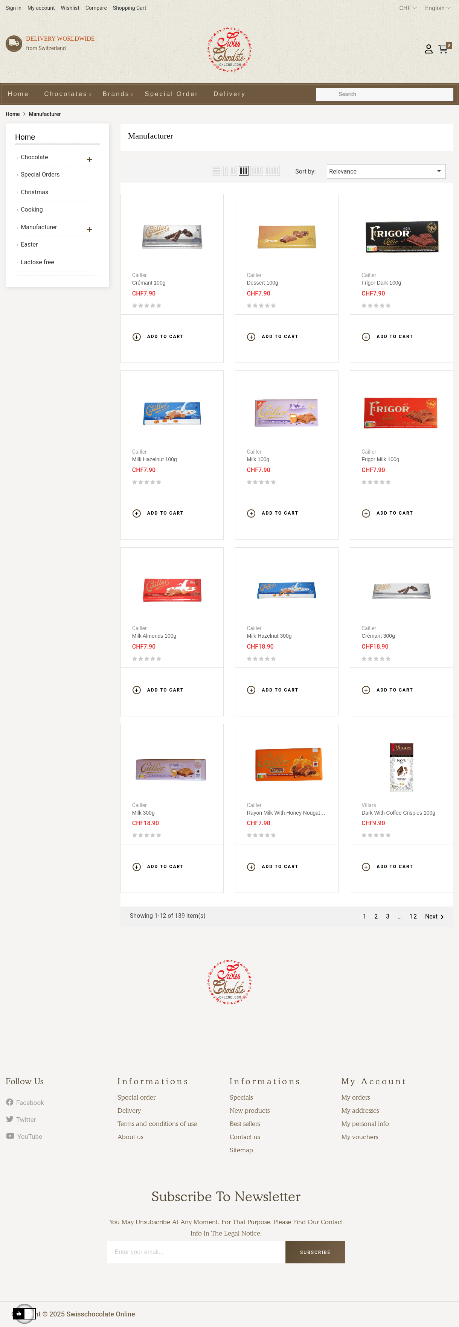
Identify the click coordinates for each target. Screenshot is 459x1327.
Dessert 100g (262, 283)
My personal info (365, 1123)
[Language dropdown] (438, 8)
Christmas (34, 192)
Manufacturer (39, 227)
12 (413, 916)
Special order (136, 1097)
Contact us (245, 1137)
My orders (356, 1097)
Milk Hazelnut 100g (154, 459)
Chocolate (34, 157)
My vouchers (360, 1137)
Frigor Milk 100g (380, 459)
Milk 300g (143, 813)
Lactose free (37, 262)
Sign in (13, 8)
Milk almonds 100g (154, 636)
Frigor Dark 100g (381, 283)
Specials (241, 1097)
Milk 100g (258, 459)
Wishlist (70, 8)
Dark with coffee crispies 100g (398, 813)
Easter (29, 244)
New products (250, 1110)
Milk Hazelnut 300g (269, 636)
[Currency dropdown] (408, 8)
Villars (368, 805)
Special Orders (40, 174)
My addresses (360, 1110)
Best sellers (245, 1123)
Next (436, 917)
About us (130, 1137)
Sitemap (241, 1150)
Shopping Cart (129, 8)
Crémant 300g (378, 636)
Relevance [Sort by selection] (386, 170)
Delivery (129, 1110)
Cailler (139, 275)
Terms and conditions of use (157, 1123)
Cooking (32, 209)
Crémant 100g (149, 283)
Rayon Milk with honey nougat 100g (283, 813)
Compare (96, 8)
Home (25, 137)
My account (41, 8)
